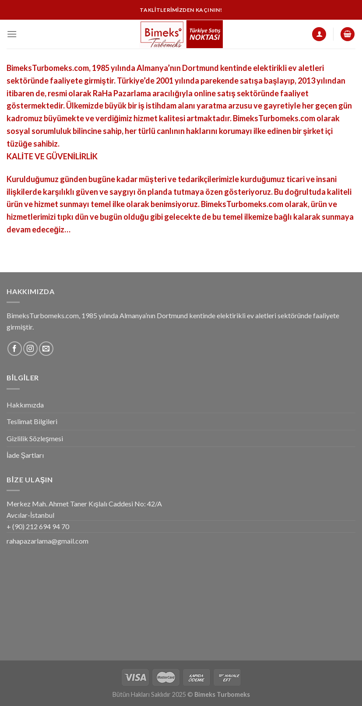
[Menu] (12, 34)
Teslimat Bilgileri (32, 421)
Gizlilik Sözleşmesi (35, 438)
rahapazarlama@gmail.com (47, 541)
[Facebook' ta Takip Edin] (14, 348)
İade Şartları (25, 455)
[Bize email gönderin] (46, 348)
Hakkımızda (25, 404)
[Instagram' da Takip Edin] (30, 348)
